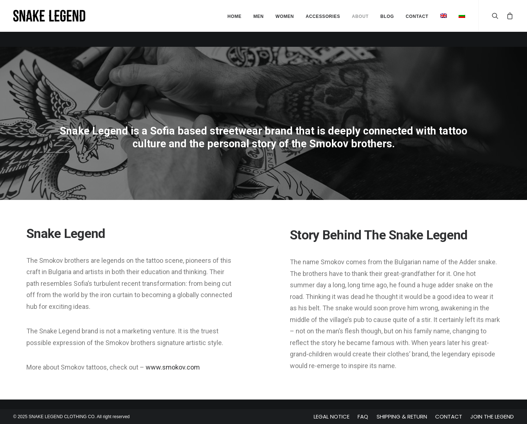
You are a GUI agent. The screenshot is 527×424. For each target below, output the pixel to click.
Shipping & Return (402, 416)
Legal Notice (332, 416)
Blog (387, 16)
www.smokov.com (173, 367)
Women (285, 16)
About (360, 16)
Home (235, 16)
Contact (448, 416)
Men (258, 16)
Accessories (323, 16)
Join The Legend (492, 416)
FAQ (363, 416)
